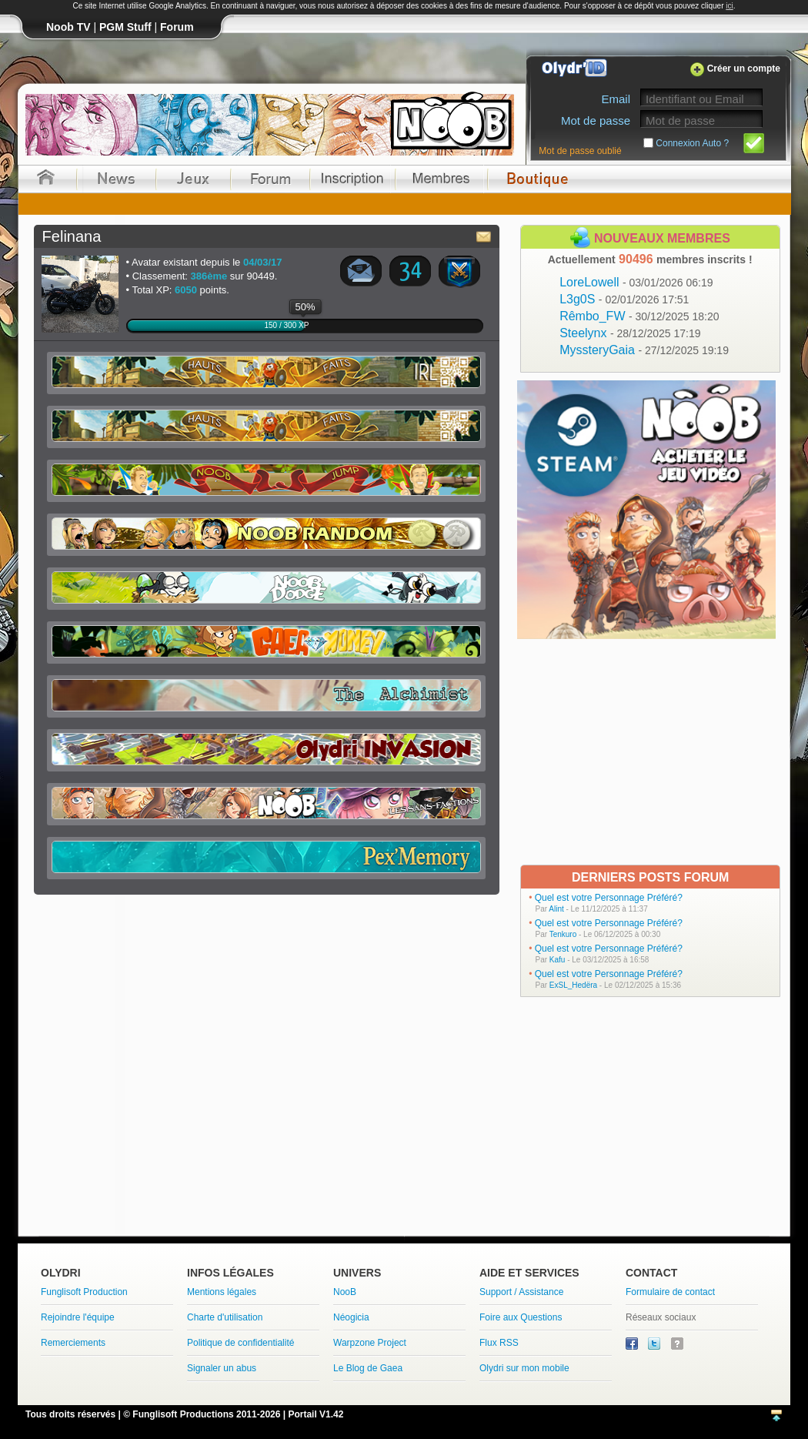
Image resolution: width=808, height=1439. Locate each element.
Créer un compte (743, 68)
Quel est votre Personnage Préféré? (609, 897)
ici (729, 6)
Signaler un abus (221, 1368)
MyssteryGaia (644, 349)
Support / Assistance (521, 1292)
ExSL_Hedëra (573, 985)
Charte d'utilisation (224, 1317)
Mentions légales (221, 1292)
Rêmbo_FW (639, 316)
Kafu (557, 959)
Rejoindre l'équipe (78, 1317)
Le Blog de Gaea (367, 1368)
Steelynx (629, 333)
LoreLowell (636, 282)
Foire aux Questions (520, 1317)
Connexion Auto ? (692, 143)
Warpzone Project (369, 1342)
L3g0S (624, 299)
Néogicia (351, 1317)
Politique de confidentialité (240, 1342)
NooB (344, 1292)
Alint (556, 909)
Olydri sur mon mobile (524, 1368)
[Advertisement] (648, 750)
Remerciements (73, 1342)
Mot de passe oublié (580, 151)
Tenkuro (563, 934)
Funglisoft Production (84, 1292)
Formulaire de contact (670, 1292)
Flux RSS (499, 1342)
